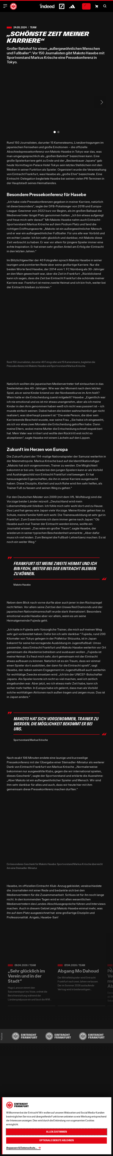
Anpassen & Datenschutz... (21, 1147)
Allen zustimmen (56, 1131)
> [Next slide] (100, 102)
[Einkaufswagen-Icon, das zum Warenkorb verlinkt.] (96, 6)
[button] (104, 5)
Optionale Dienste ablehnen (56, 1140)
